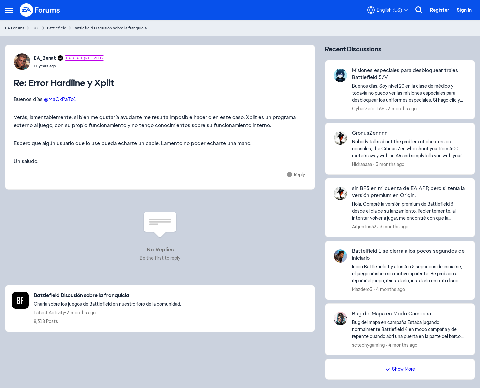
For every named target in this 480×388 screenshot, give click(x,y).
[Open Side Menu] (9, 10)
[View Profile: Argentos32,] (340, 193)
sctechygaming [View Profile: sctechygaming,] (368, 345)
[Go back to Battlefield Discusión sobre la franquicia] (107, 295)
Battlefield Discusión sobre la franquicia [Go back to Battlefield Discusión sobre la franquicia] (110, 28)
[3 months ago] (401, 108)
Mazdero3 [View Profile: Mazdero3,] (362, 289)
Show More (400, 369)
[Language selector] (387, 10)
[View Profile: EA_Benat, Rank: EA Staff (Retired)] (22, 61)
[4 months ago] (389, 289)
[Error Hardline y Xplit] (69, 66)
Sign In (464, 10)
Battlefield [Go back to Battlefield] (56, 28)
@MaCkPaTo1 (60, 99)
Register (439, 10)
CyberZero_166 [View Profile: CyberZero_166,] (368, 109)
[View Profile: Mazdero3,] (340, 256)
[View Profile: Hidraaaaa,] (340, 138)
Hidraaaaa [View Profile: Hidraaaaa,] (362, 164)
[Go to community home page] (40, 10)
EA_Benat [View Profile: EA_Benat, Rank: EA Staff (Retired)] (45, 58)
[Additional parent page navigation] (36, 28)
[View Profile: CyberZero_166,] (340, 75)
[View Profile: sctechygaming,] (340, 318)
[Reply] (296, 174)
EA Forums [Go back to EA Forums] (14, 28)
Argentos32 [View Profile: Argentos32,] (364, 227)
